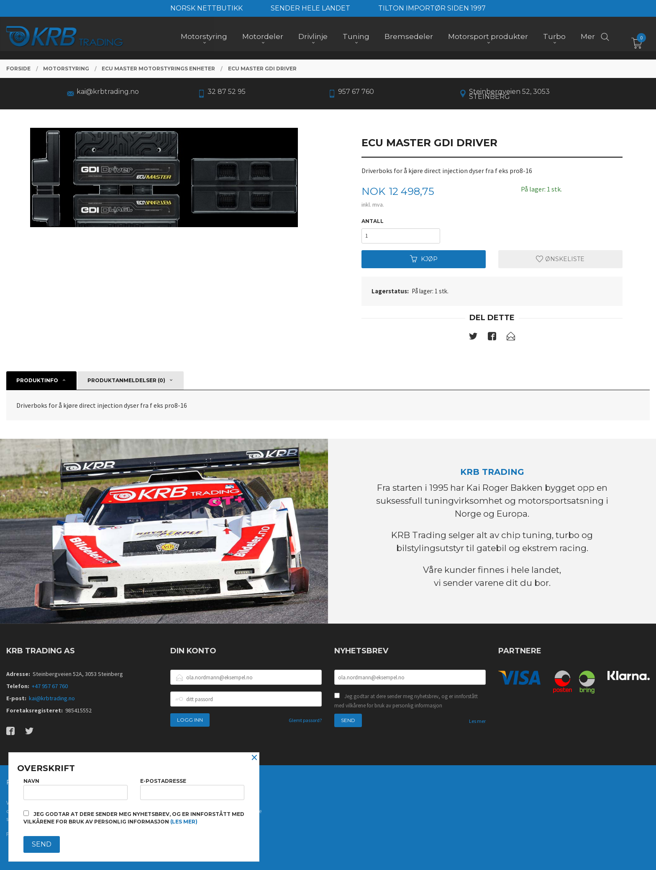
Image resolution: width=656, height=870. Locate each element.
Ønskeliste (560, 259)
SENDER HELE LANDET (310, 8)
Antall (372, 221)
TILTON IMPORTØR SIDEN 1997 (432, 8)
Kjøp (424, 259)
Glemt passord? (305, 720)
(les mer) (183, 821)
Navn (75, 789)
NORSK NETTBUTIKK (206, 8)
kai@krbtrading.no (52, 698)
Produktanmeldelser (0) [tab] (126, 380)
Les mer (477, 721)
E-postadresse (192, 789)
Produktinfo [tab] (37, 380)
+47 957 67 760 (50, 686)
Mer (588, 38)
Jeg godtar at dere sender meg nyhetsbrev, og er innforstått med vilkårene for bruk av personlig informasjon (406, 701)
